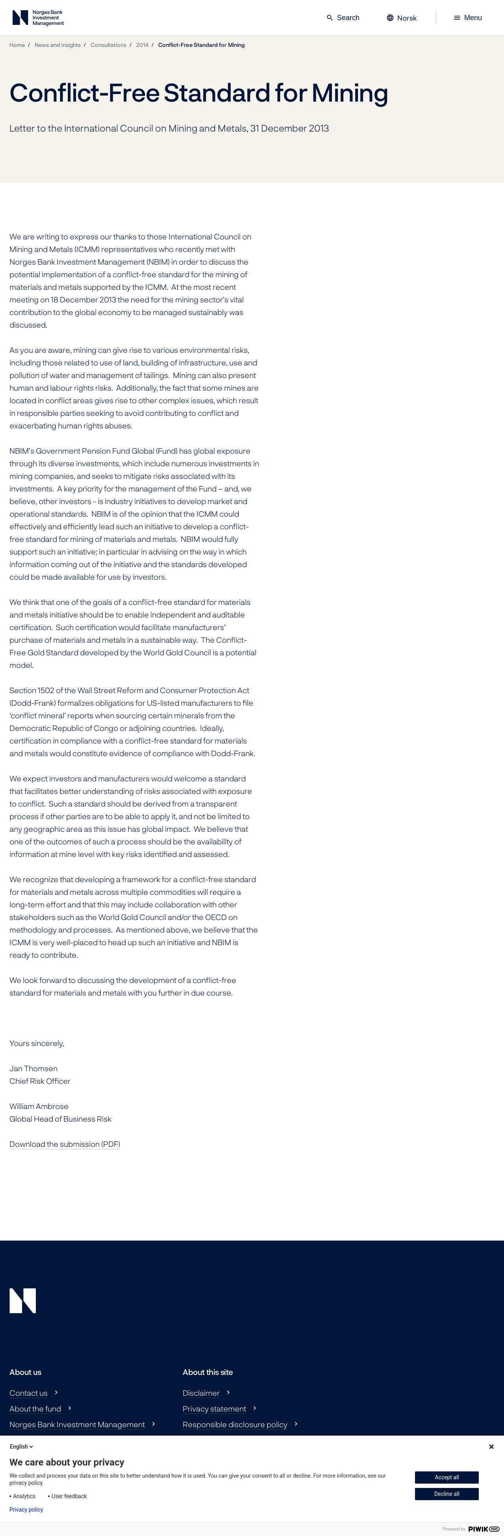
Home (17, 44)
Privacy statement (214, 1408)
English (22, 1446)
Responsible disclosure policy (235, 1424)
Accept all (447, 1477)
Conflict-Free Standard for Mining (201, 44)
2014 (142, 44)
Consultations (108, 44)
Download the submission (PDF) (64, 1143)
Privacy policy (26, 1509)
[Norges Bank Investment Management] (38, 19)
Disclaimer (201, 1392)
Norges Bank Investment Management (77, 1424)
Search (342, 18)
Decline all (447, 1494)
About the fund (35, 1408)
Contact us (28, 1392)
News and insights (58, 44)
